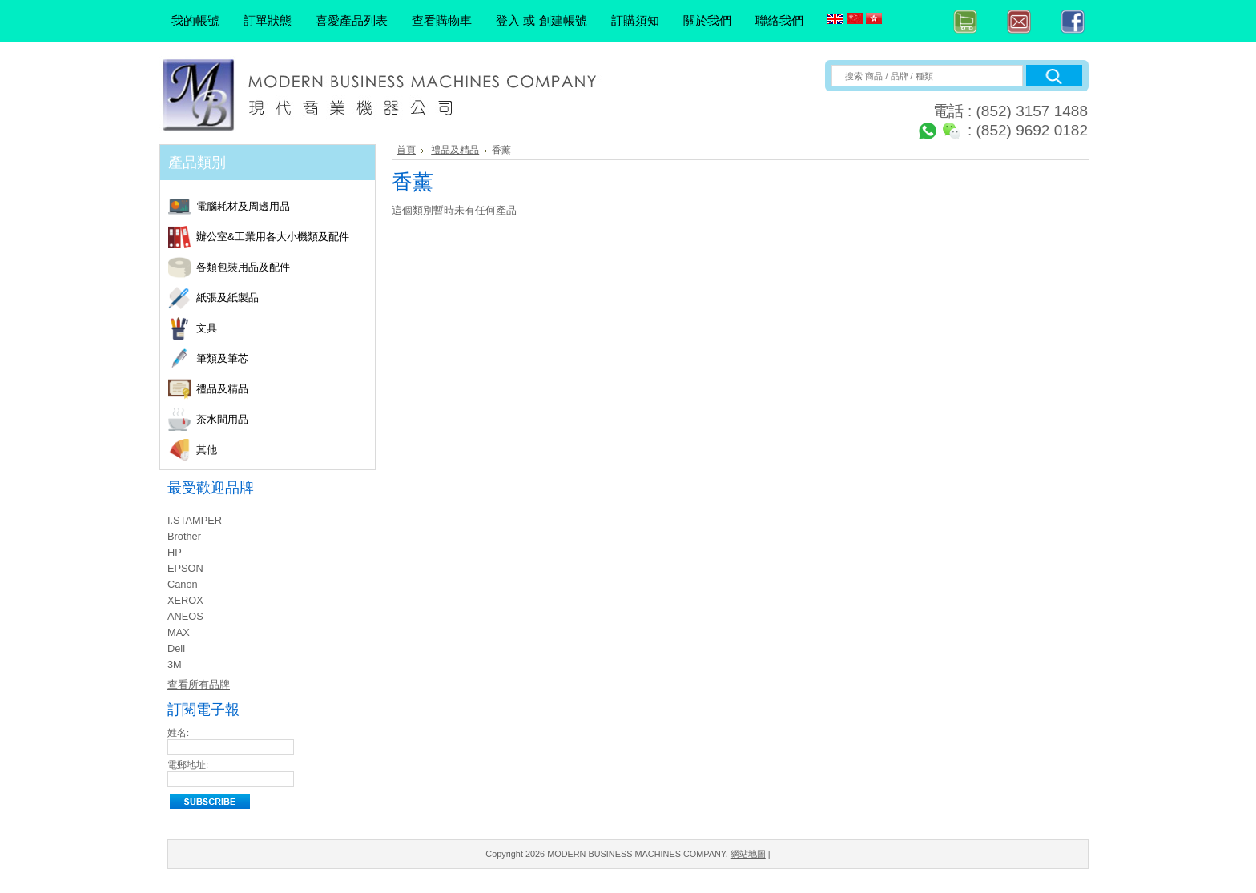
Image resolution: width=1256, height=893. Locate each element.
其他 (282, 450)
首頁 (406, 150)
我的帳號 (195, 20)
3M (174, 664)
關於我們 (707, 20)
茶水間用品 (282, 420)
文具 (282, 329)
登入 (508, 20)
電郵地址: (187, 765)
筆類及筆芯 (282, 359)
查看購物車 (442, 20)
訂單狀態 (268, 20)
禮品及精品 (282, 389)
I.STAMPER (194, 520)
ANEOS (185, 616)
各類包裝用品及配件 (282, 268)
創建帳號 (563, 20)
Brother (184, 536)
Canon (182, 584)
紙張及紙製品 (282, 298)
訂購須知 (635, 20)
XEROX (185, 600)
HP (174, 552)
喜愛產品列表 (352, 20)
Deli (176, 648)
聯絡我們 (779, 20)
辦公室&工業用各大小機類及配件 (282, 237)
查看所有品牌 (198, 684)
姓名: (178, 733)
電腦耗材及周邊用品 (282, 207)
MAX (178, 632)
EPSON (185, 568)
